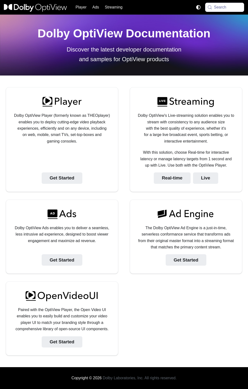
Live (205, 177)
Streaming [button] (114, 7)
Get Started (62, 177)
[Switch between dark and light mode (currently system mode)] (198, 7)
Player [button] (81, 7)
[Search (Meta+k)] (224, 7)
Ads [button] (95, 7)
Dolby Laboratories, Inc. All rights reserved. (140, 378)
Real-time (172, 177)
